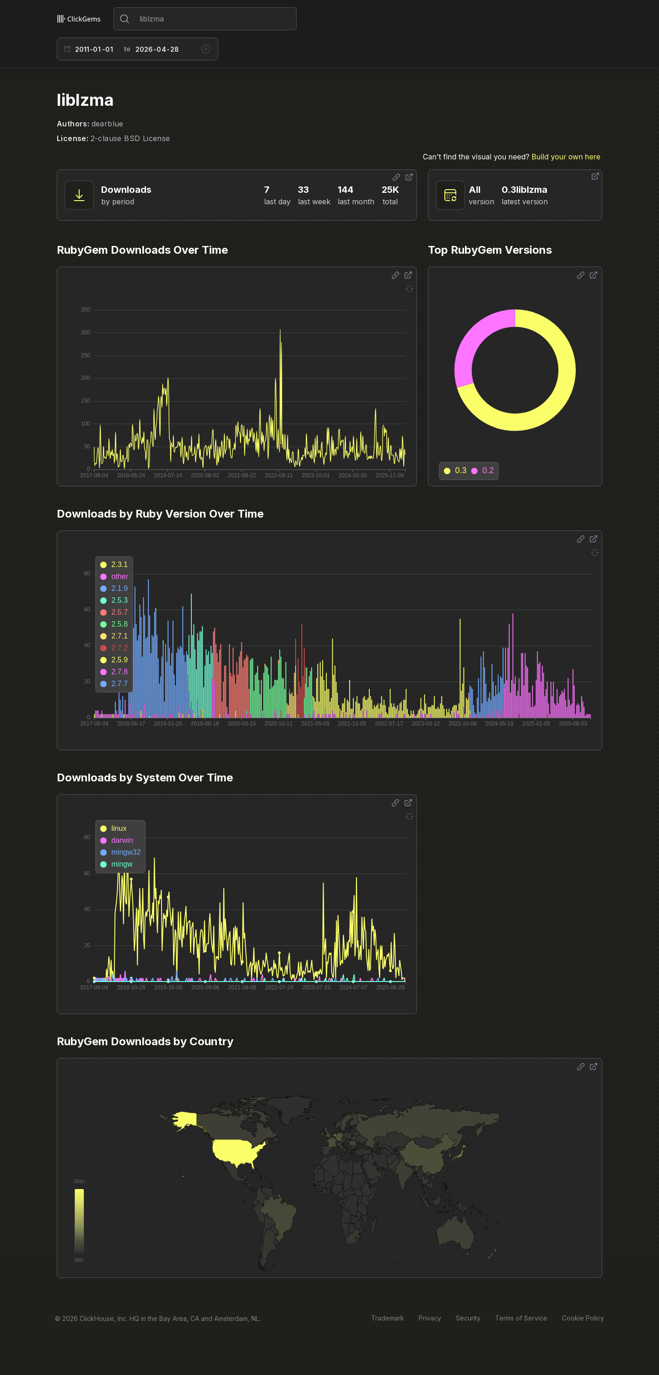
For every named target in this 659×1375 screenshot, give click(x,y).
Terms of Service (521, 1318)
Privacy (430, 1318)
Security (468, 1318)
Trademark (387, 1318)
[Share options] (396, 177)
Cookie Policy (583, 1318)
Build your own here (566, 156)
